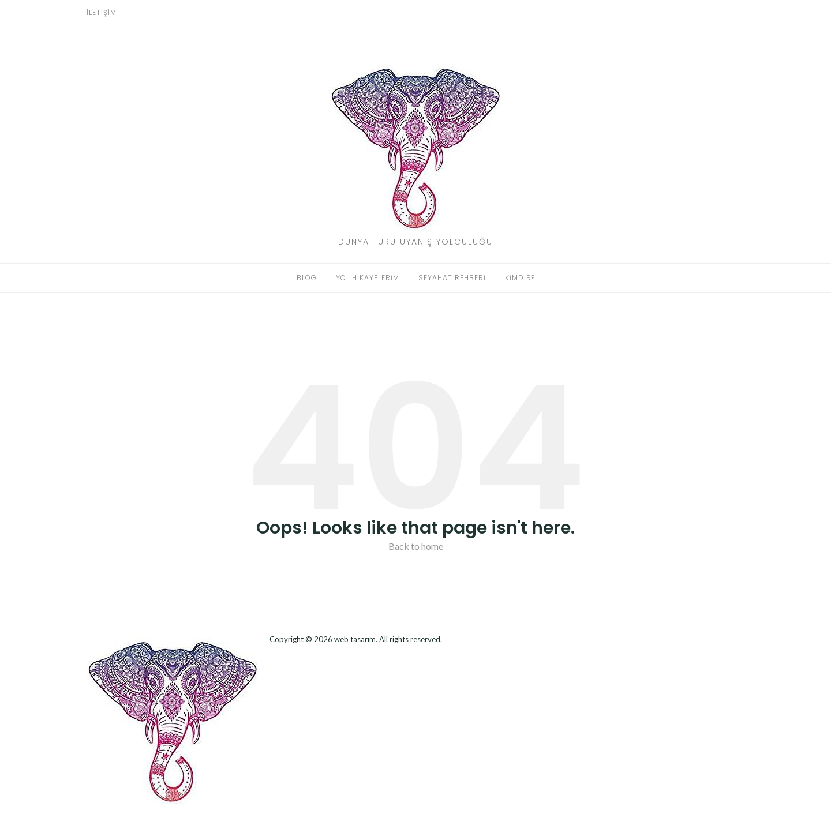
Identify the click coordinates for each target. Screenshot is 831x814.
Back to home (415, 546)
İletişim (102, 12)
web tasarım (355, 639)
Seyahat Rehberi (452, 278)
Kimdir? (520, 278)
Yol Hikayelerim (367, 278)
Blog (307, 278)
